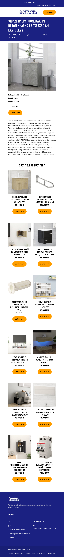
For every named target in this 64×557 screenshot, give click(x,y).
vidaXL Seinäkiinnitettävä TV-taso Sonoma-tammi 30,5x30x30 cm (19, 252)
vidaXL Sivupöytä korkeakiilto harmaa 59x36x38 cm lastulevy (19, 412)
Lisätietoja (15, 112)
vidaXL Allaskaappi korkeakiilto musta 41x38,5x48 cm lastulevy (44, 252)
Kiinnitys (20, 95)
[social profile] (38, 2)
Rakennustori (14, 526)
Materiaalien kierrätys (17, 530)
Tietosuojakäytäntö (39, 553)
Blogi (12, 537)
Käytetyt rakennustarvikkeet (20, 534)
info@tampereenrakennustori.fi (45, 5)
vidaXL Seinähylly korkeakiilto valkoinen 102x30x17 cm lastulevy (19, 359)
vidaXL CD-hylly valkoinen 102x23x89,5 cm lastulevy (44, 304)
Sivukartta (51, 553)
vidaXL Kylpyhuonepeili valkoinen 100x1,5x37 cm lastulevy (44, 412)
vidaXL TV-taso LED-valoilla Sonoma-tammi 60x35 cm (44, 359)
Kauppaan (49, 12)
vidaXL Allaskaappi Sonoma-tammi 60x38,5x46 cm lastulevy (19, 199)
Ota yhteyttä (19, 553)
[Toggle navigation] (10, 12)
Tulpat (26, 95)
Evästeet (28, 553)
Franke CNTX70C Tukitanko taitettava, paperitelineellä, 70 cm (45, 199)
